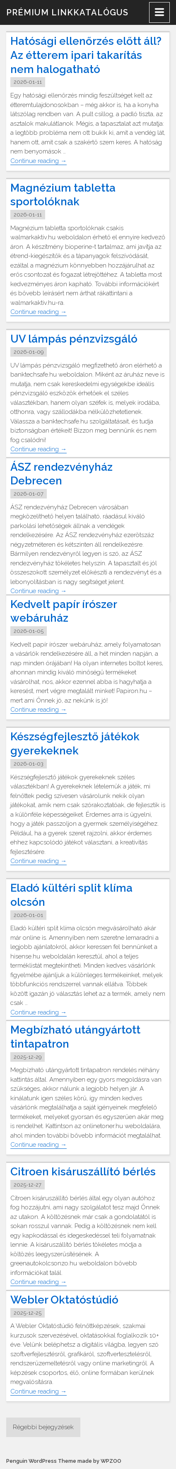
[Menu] (159, 12)
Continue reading (38, 161)
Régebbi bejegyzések (43, 1427)
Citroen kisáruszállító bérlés (83, 1171)
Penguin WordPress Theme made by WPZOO (63, 1461)
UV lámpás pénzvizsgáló (73, 339)
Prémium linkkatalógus (67, 12)
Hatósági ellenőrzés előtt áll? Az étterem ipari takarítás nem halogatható (86, 55)
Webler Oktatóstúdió (64, 1300)
